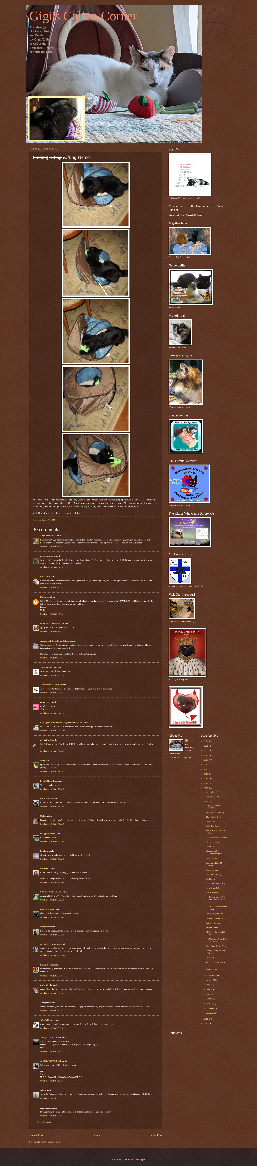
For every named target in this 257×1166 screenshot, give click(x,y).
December (211, 792)
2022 (206, 741)
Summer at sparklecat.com (52, 623)
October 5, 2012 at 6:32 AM (52, 824)
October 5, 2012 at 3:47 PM (51, 1011)
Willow (43, 1090)
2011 (206, 1019)
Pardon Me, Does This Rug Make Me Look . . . (217, 899)
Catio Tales (45, 576)
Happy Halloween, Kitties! (214, 806)
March (209, 1003)
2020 (206, 750)
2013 (206, 783)
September (211, 975)
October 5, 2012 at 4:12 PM (51, 1081)
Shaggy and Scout (48, 833)
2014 (206, 779)
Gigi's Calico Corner (83, 16)
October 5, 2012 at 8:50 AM (52, 900)
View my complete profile (180, 757)
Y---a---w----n (212, 927)
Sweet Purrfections (48, 667)
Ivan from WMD (47, 909)
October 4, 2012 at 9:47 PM (51, 658)
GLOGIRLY (45, 702)
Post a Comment (44, 1122)
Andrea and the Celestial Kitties (54, 641)
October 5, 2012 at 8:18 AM (52, 882)
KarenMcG (45, 868)
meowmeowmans (48, 556)
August (209, 980)
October (210, 801)
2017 (206, 764)
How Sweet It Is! (213, 888)
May (208, 994)
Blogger (141, 1159)
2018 (206, 760)
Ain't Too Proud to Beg (215, 883)
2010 (206, 1023)
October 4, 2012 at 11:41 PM (52, 713)
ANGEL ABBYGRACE (50, 1061)
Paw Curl (210, 958)
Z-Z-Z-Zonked (212, 892)
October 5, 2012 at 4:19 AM (52, 789)
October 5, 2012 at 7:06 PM (51, 1098)
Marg (42, 761)
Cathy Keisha (46, 985)
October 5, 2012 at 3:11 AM (52, 771)
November (211, 797)
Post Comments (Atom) (51, 1142)
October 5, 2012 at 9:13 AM (52, 917)
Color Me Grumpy (214, 826)
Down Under (211, 858)
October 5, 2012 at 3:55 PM (51, 1051)
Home (96, 1135)
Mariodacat (45, 927)
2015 (206, 774)
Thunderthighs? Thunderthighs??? (214, 852)
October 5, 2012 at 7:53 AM (52, 859)
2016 (206, 769)
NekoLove (210, 821)
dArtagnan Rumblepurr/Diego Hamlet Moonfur (61, 722)
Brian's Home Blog (48, 781)
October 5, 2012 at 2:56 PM (51, 993)
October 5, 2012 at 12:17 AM (52, 731)
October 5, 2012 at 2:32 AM (52, 751)
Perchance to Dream (214, 914)
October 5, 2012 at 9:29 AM (52, 935)
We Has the (211, 879)
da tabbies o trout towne (51, 944)
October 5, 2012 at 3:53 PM (51, 1028)
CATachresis (45, 740)
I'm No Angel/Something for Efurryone (216, 940)
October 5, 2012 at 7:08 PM (51, 1116)
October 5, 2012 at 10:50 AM (52, 955)
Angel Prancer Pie (48, 536)
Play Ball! (210, 847)
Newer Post (36, 1135)
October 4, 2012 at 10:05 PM (52, 675)
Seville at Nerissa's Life (50, 892)
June (208, 989)
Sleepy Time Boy (213, 842)
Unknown (44, 597)
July (208, 985)
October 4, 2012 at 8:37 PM (51, 587)
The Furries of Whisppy (51, 685)
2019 (206, 755)
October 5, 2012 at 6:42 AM (52, 841)
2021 (206, 746)
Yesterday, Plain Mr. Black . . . (214, 864)
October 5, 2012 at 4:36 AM (52, 807)
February (210, 1008)
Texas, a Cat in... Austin (50, 1038)
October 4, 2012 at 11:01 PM (52, 693)
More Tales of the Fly (215, 812)
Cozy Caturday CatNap (216, 946)
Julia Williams (46, 1020)
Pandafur (44, 851)
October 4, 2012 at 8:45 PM (51, 614)
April (208, 999)
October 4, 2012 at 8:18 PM (51, 547)
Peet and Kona (212, 870)
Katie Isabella (46, 798)
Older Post (155, 1135)
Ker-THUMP (211, 969)
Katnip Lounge (47, 965)
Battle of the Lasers (214, 923)
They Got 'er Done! (214, 817)
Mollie (43, 816)
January (209, 1013)
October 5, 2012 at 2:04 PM (51, 976)
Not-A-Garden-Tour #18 (216, 918)
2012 (206, 788)
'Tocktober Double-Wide (216, 838)
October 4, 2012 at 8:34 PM (51, 567)
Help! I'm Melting (213, 874)
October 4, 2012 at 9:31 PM (51, 631)
